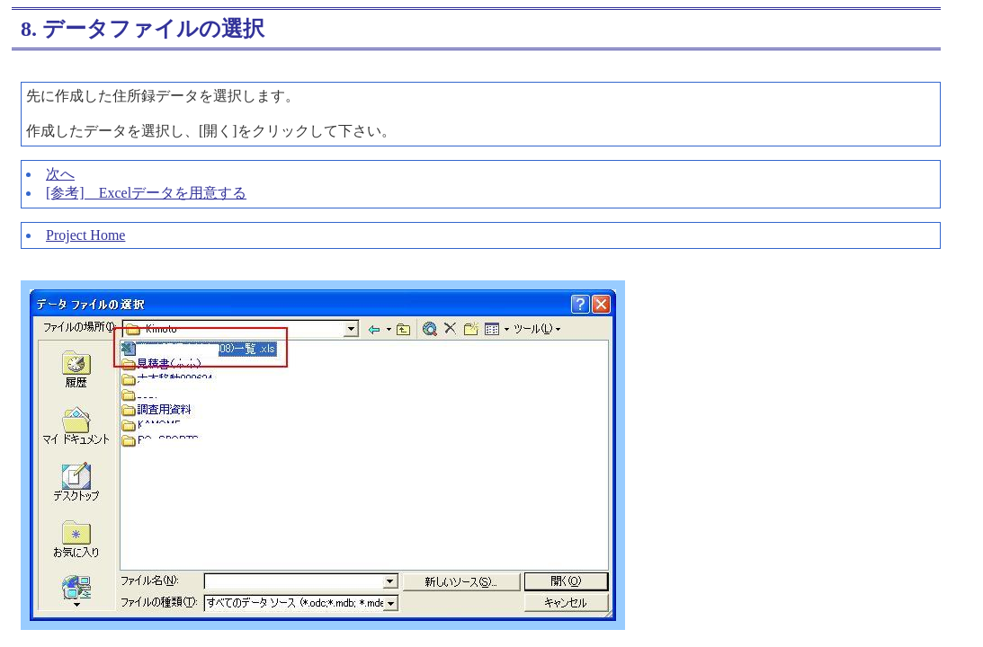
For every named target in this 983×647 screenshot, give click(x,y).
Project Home (85, 235)
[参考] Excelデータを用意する (146, 192)
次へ (60, 174)
